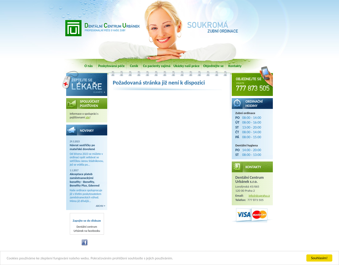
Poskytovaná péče (111, 66)
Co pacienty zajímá (157, 66)
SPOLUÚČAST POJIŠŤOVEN (89, 103)
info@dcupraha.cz (259, 196)
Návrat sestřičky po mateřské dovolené (82, 147)
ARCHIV (99, 205)
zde (88, 117)
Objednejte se (213, 66)
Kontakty (234, 66)
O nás (88, 66)
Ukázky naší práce (186, 66)
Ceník (134, 66)
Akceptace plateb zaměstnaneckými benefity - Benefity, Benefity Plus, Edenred (84, 179)
